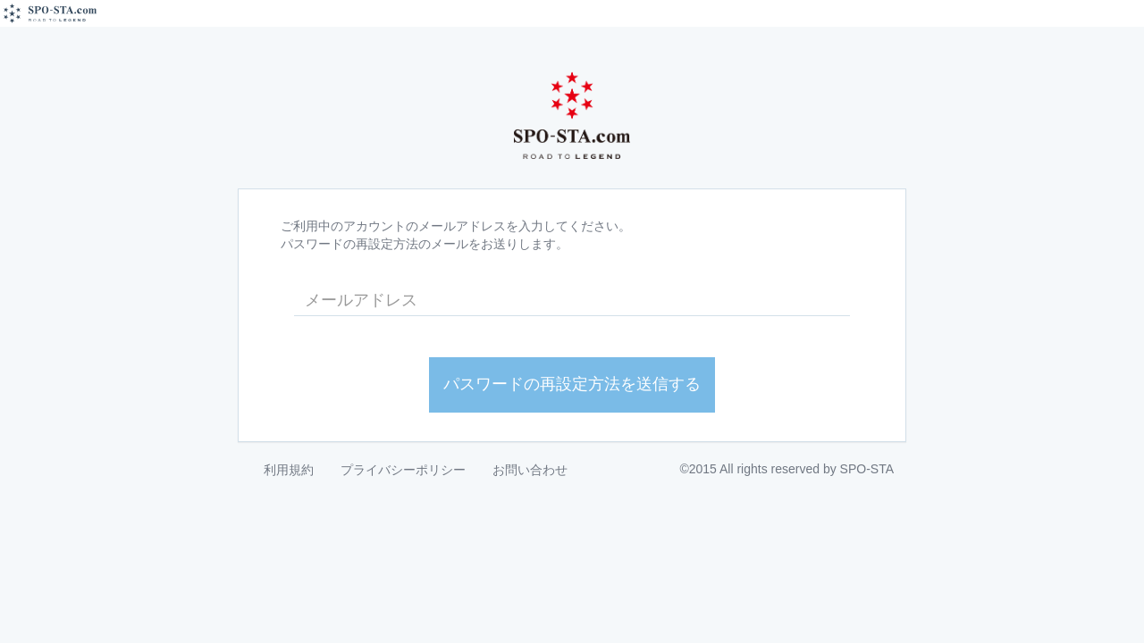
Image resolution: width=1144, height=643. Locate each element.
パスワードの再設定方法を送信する (572, 384)
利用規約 (289, 470)
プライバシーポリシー (403, 470)
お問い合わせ (530, 470)
